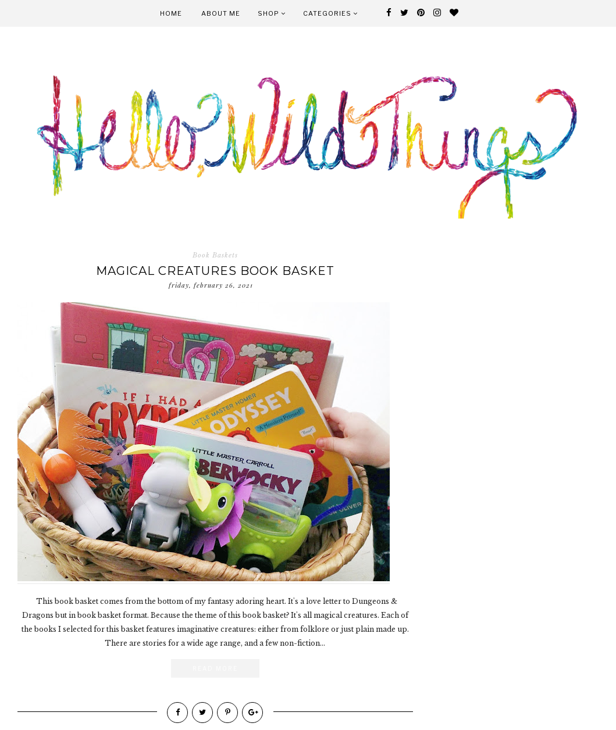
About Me (220, 13)
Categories (330, 13)
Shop (272, 13)
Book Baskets (215, 255)
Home (171, 13)
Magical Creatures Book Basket (215, 271)
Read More (215, 668)
